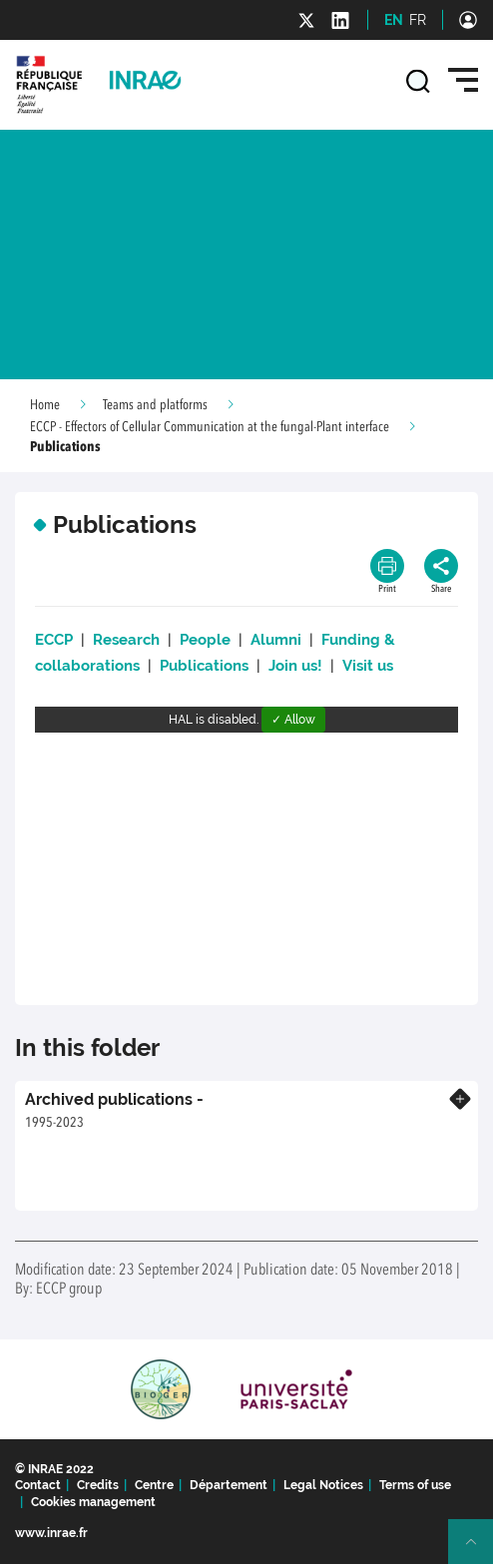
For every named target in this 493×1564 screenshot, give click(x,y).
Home (45, 405)
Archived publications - (114, 1099)
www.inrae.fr (51, 1533)
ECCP (54, 640)
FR (417, 20)
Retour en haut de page (479, 1550)
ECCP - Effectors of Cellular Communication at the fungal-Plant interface (209, 427)
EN (393, 20)
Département (228, 1485)
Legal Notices (323, 1485)
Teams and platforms (155, 405)
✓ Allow (293, 720)
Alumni (275, 640)
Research (126, 640)
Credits (98, 1485)
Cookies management (93, 1502)
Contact (38, 1485)
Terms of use (415, 1485)
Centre (154, 1485)
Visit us (367, 666)
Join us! (297, 666)
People (205, 640)
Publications (204, 666)
